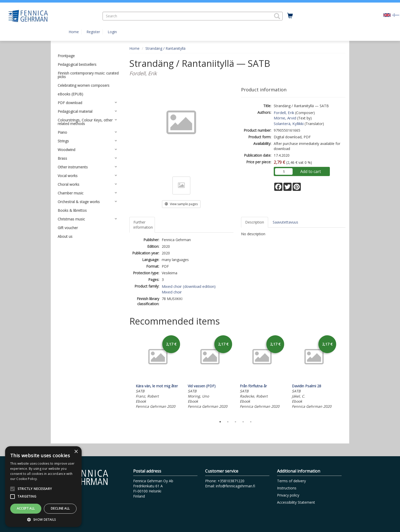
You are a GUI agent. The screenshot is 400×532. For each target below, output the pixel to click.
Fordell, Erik (284, 112)
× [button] (76, 452)
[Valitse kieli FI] (395, 14)
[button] (277, 16)
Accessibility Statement (296, 502)
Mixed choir (172, 291)
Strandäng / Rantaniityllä (165, 48)
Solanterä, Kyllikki (289, 123)
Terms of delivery (291, 480)
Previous (128, 374)
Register (93, 31)
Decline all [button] (60, 508)
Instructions (286, 488)
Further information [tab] (143, 225)
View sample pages (181, 204)
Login (112, 31)
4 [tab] (243, 421)
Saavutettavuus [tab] (285, 222)
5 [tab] (250, 421)
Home (74, 31)
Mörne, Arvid (285, 117)
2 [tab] (227, 421)
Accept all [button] (26, 508)
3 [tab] (235, 421)
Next (342, 374)
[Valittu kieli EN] (387, 14)
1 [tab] (220, 421)
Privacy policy (288, 495)
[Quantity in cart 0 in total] (290, 15)
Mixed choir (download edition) (189, 286)
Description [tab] (254, 222)
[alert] (43, 486)
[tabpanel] (158, 372)
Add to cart (310, 171)
